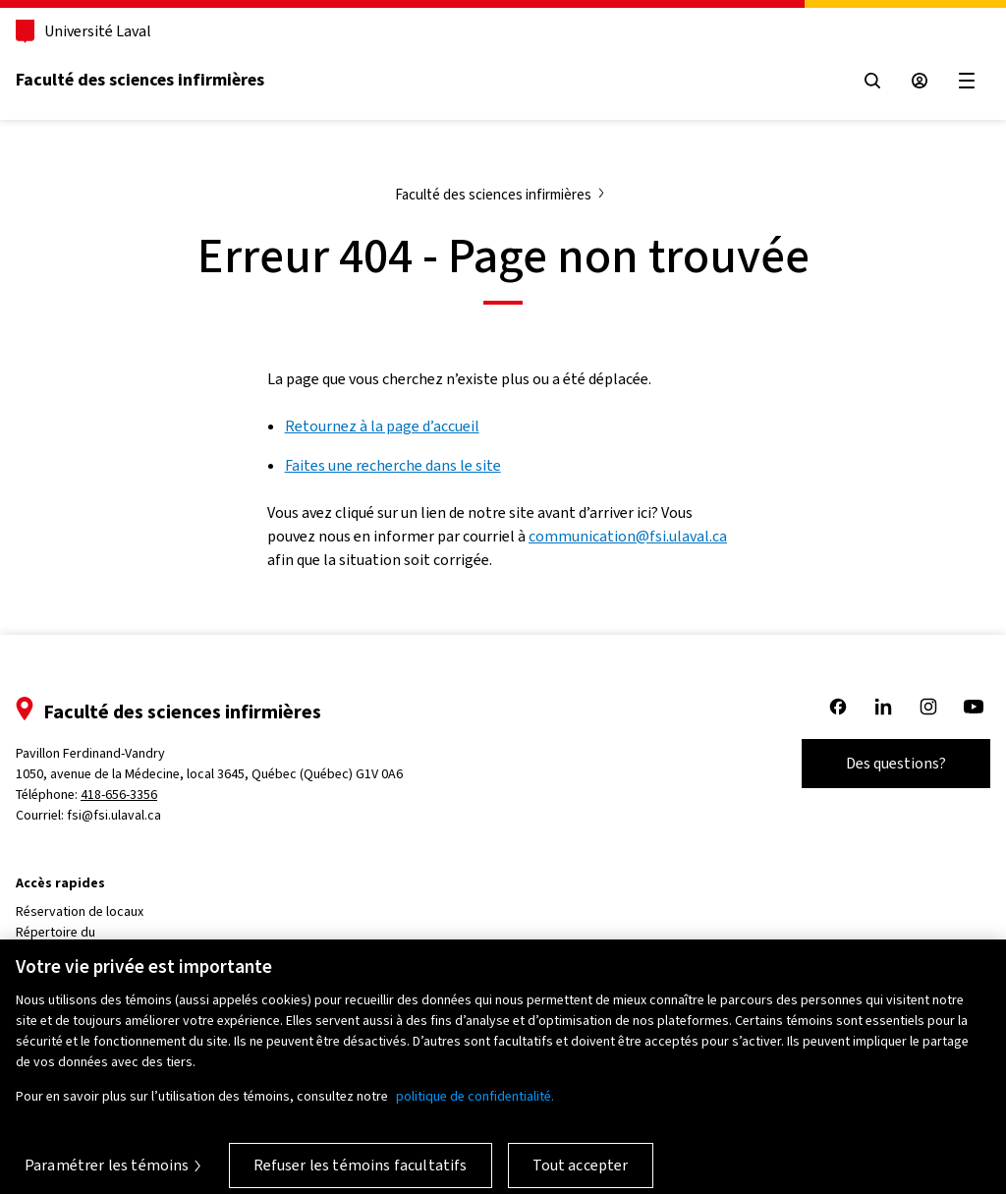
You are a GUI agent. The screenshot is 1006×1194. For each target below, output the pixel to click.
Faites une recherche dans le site (393, 465)
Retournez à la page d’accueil (382, 426)
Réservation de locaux (79, 911)
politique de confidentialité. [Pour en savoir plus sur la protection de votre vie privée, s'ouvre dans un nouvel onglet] (475, 1107)
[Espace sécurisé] (919, 80)
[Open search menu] (872, 80)
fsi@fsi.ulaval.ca (114, 815)
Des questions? (896, 763)
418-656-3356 (119, 794)
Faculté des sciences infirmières (140, 79)
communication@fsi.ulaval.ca (628, 536)
